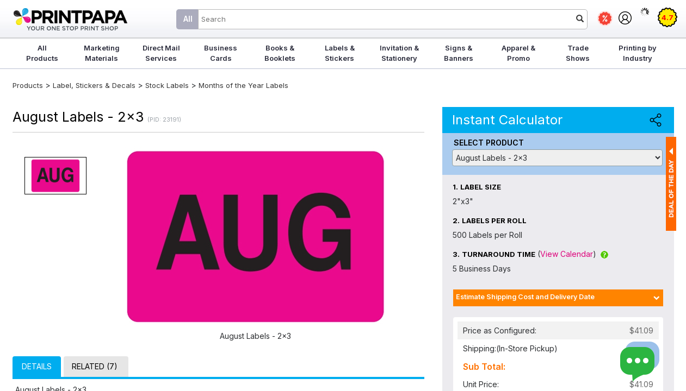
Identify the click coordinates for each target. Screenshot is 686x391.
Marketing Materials (102, 52)
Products (28, 85)
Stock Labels (167, 85)
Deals (605, 18)
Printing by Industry (638, 52)
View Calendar (566, 253)
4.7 (667, 17)
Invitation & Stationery (399, 52)
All (188, 18)
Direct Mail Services (161, 52)
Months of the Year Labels (243, 85)
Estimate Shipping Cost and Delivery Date (525, 297)
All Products (42, 52)
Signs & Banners (458, 52)
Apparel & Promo (518, 52)
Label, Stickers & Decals (95, 85)
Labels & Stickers (340, 52)
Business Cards (220, 52)
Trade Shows (578, 52)
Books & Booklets (279, 52)
